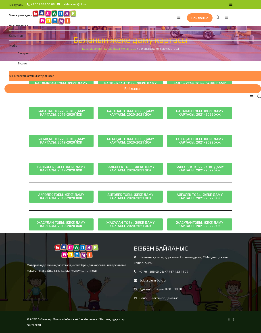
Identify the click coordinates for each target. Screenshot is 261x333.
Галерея (23, 53)
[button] (250, 97)
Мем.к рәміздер (20, 15)
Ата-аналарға (18, 25)
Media (13, 45)
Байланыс (132, 88)
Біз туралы (16, 5)
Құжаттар (16, 35)
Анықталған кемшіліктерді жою (31, 76)
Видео (22, 63)
